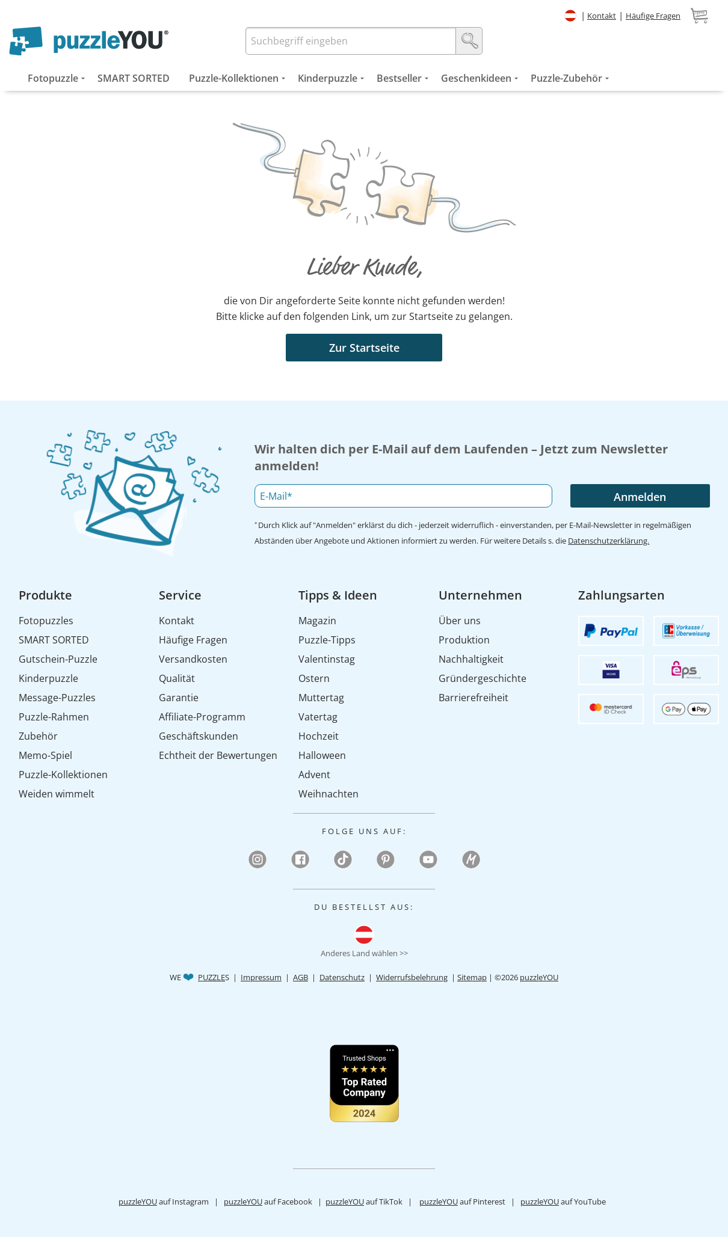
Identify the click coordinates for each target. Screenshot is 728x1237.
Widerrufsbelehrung (412, 977)
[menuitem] (53, 78)
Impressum (261, 977)
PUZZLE (211, 977)
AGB (300, 977)
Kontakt (601, 15)
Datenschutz (342, 977)
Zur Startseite (364, 347)
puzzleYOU (539, 977)
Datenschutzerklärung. (608, 540)
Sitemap (472, 977)
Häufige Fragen (653, 15)
